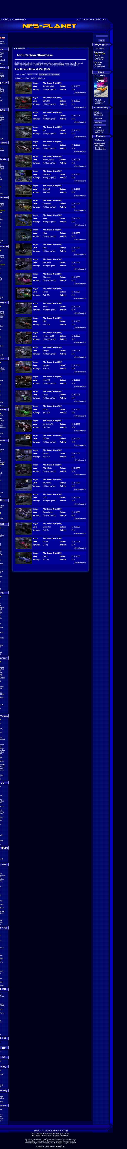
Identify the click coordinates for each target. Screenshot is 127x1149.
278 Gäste (98, 113)
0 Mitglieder (98, 115)
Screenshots (100, 66)
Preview (98, 64)
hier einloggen (72, 65)
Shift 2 (97, 55)
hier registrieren (26, 65)
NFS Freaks (99, 145)
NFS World (99, 59)
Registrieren (99, 131)
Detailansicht (80, 93)
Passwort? (99, 132)
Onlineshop (99, 48)
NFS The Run (100, 54)
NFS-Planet (65, 1134)
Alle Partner (99, 140)
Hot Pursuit (99, 57)
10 (44, 78)
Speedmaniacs (100, 149)
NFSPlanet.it (100, 147)
